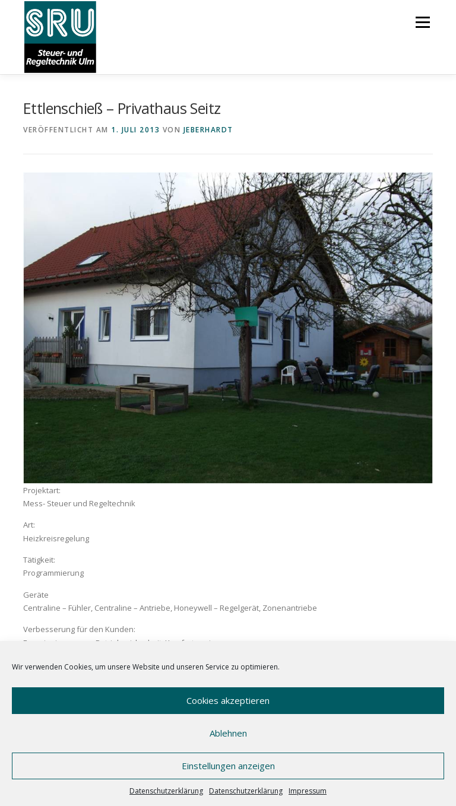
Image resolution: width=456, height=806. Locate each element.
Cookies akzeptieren (228, 700)
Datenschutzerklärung (166, 791)
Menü (422, 22)
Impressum (308, 791)
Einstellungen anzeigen (228, 766)
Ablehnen (228, 733)
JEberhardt (208, 130)
